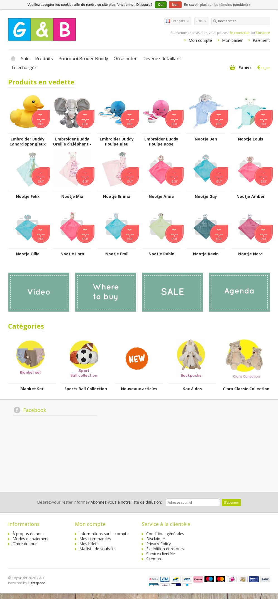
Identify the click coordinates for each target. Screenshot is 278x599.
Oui (161, 5)
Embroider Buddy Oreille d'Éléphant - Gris (72, 142)
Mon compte (200, 40)
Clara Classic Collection (246, 388)
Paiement (261, 40)
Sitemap (153, 558)
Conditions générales (165, 533)
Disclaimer (155, 538)
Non (175, 5)
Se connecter (240, 32)
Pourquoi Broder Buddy (83, 58)
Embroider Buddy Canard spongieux (27, 142)
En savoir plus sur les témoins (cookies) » (217, 5)
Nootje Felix (28, 196)
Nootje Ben (206, 139)
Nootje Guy (206, 196)
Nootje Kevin (206, 253)
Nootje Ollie (28, 253)
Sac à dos (192, 388)
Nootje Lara (72, 253)
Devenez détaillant (161, 58)
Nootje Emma (116, 196)
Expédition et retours (165, 548)
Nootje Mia (72, 196)
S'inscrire (263, 32)
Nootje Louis (250, 139)
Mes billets (89, 543)
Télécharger (23, 67)
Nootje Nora (250, 253)
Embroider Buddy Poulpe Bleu (117, 142)
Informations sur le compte (104, 533)
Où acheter (125, 58)
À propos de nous (29, 533)
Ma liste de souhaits (97, 548)
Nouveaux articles (139, 388)
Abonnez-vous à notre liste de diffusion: (99, 502)
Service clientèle (160, 553)
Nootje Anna (161, 196)
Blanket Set (32, 388)
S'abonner (231, 503)
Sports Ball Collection (85, 388)
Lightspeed (36, 583)
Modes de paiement (31, 538)
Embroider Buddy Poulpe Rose (161, 142)
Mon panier (232, 40)
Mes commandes (95, 538)
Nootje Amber (250, 196)
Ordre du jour (25, 543)
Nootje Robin (161, 253)
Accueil (13, 58)
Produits (44, 58)
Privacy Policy (158, 543)
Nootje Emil (116, 253)
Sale (25, 58)
